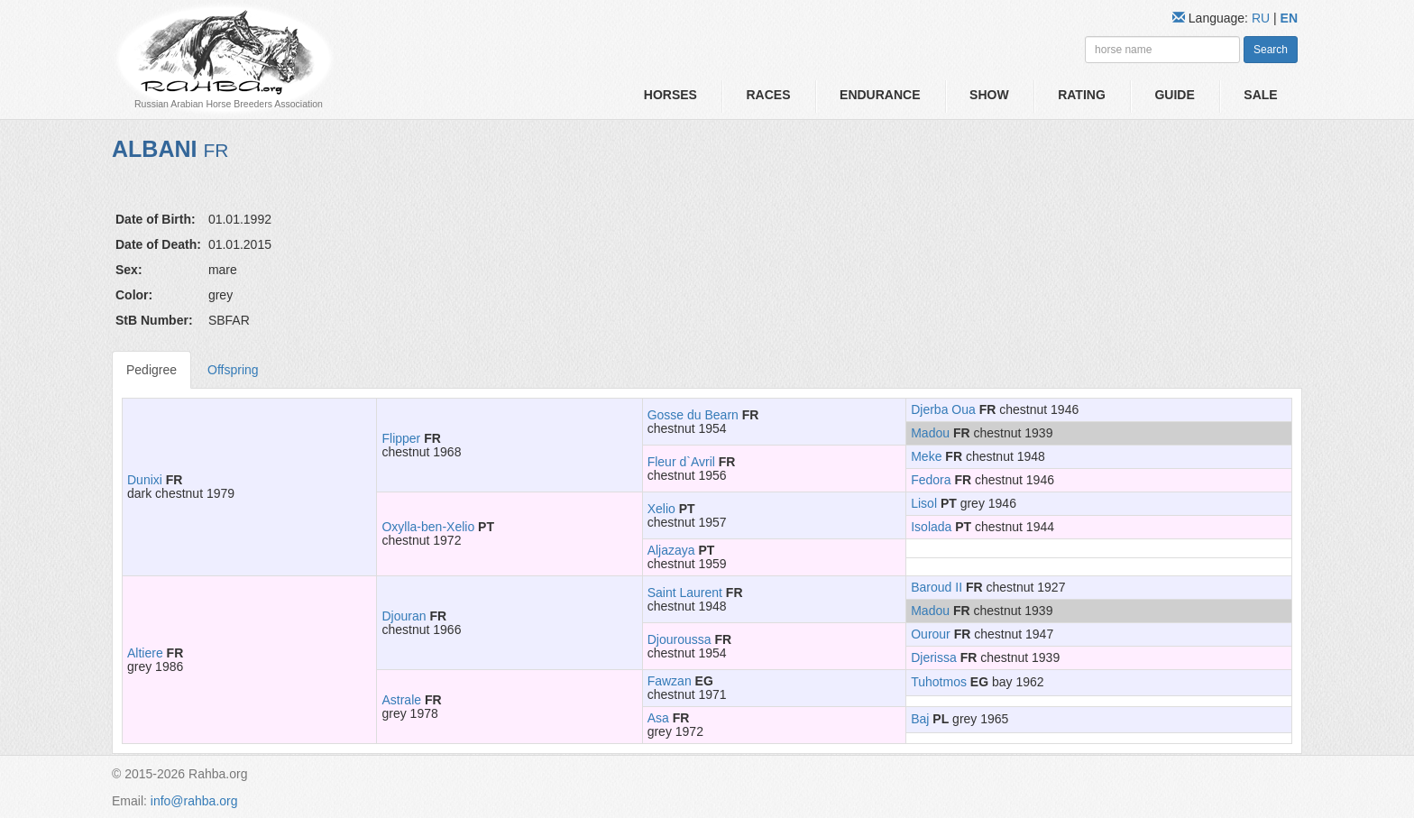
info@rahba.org (194, 801)
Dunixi (144, 480)
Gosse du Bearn (693, 415)
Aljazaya (671, 550)
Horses (670, 94)
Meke (926, 456)
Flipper (400, 438)
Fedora (930, 480)
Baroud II (936, 587)
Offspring (233, 370)
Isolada (931, 526)
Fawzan (669, 681)
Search (1270, 49)
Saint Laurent (684, 592)
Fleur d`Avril (681, 462)
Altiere (145, 653)
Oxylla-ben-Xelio (427, 526)
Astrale (401, 700)
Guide (1174, 94)
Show (989, 94)
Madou (930, 433)
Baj (920, 719)
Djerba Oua (943, 409)
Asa (658, 718)
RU (1262, 18)
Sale (1260, 94)
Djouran (403, 616)
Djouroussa (679, 639)
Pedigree (151, 370)
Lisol (924, 503)
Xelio (661, 508)
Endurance (880, 94)
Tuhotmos (939, 682)
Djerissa (934, 657)
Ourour (930, 634)
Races (768, 94)
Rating (1082, 94)
